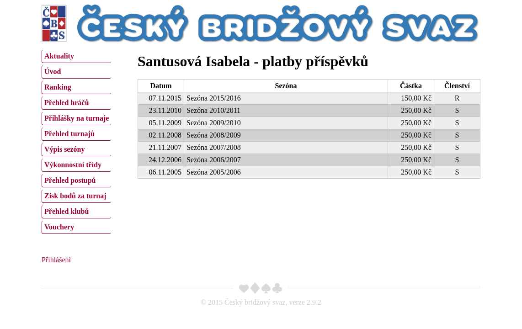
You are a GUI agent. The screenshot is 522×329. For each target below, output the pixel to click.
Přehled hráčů (66, 102)
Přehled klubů (66, 211)
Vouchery (59, 227)
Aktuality (59, 56)
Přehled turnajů (69, 134)
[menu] (76, 141)
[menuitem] (76, 56)
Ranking (57, 87)
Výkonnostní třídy (72, 165)
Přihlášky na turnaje (76, 118)
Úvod (52, 71)
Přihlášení (56, 260)
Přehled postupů (70, 180)
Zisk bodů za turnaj (75, 196)
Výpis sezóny (64, 149)
